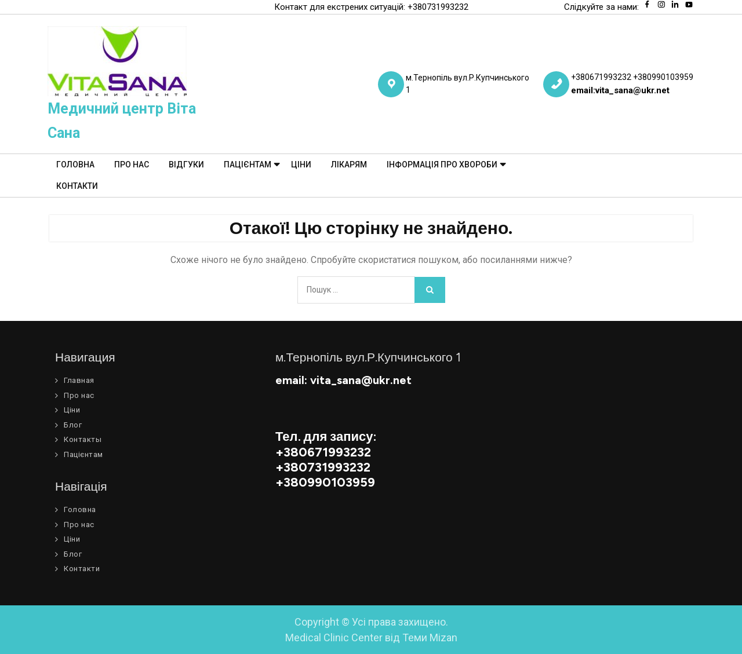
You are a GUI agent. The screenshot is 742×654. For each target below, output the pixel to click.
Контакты (82, 439)
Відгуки (186, 164)
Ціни (301, 164)
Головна (75, 164)
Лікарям (349, 164)
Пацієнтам (247, 164)
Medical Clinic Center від (371, 637)
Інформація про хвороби (442, 164)
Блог (73, 425)
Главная (79, 380)
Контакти (77, 186)
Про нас (131, 164)
